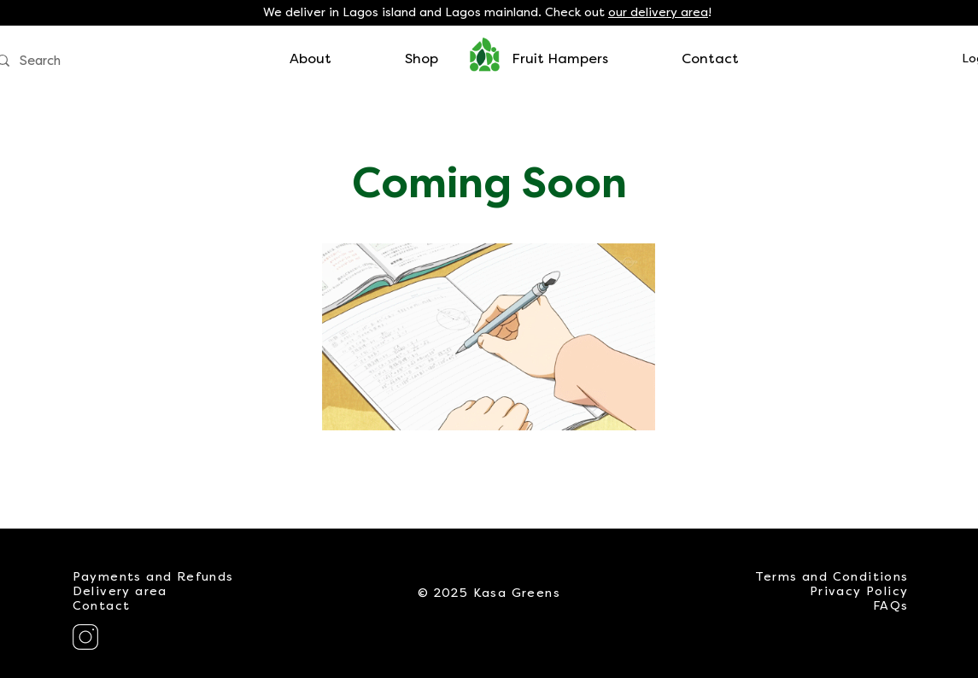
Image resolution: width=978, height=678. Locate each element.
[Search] (100, 61)
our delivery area (658, 12)
